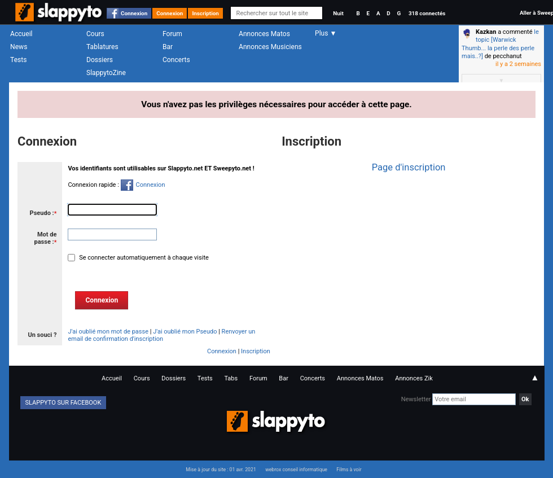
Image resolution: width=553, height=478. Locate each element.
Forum (172, 34)
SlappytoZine (106, 73)
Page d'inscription (409, 167)
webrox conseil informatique (296, 469)
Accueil (21, 34)
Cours (95, 34)
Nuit (338, 13)
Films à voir (348, 469)
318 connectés (427, 13)
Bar (168, 47)
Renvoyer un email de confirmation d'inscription (161, 335)
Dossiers (99, 60)
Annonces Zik (414, 378)
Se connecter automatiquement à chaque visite (142, 257)
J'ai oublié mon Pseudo (185, 331)
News (18, 47)
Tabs (231, 378)
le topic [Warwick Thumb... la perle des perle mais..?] (500, 44)
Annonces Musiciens (270, 47)
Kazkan (486, 32)
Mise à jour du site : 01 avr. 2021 (221, 469)
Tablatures (102, 47)
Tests (18, 60)
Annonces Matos (264, 34)
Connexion (134, 13)
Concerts (176, 60)
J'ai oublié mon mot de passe (108, 331)
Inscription (205, 13)
